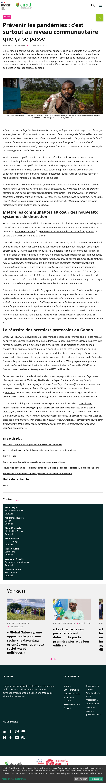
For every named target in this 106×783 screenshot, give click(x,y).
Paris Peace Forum (25, 231)
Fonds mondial (84, 290)
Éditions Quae (92, 703)
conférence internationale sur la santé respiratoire (67, 231)
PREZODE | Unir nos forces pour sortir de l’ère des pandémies (32, 444)
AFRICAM (10, 392)
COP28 (18, 235)
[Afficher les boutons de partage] (99, 17)
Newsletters (91, 707)
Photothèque (92, 699)
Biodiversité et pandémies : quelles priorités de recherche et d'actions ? (37, 473)
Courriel (9, 513)
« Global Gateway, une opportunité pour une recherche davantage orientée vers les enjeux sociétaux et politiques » (25, 642)
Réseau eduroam (72, 704)
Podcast (67, 708)
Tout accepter (95, 778)
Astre (5, 485)
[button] (93, 5)
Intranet (67, 686)
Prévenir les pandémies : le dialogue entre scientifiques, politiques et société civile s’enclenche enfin (51, 467)
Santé (7, 16)
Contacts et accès (72, 693)
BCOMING (60, 396)
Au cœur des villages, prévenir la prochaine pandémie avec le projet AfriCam (39, 450)
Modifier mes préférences (14, 778)
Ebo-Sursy (91, 396)
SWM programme (75, 361)
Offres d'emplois (71, 689)
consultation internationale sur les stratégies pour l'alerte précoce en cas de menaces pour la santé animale (49, 407)
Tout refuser (81, 778)
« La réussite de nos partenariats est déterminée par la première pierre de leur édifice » (71, 637)
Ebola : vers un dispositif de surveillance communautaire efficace (34, 462)
